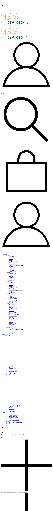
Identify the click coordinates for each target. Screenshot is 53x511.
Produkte (5, 254)
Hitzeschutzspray (12, 323)
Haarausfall (11, 264)
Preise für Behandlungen (14, 420)
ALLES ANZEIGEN (13, 373)
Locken (10, 257)
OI (9, 367)
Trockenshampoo (12, 271)
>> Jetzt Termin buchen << (9, 425)
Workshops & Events (13, 416)
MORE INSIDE (12, 368)
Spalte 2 (8, 272)
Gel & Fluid (11, 318)
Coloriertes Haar (12, 260)
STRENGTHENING (13, 411)
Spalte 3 (8, 281)
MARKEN (5, 334)
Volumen (11, 262)
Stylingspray (11, 324)
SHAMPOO (11, 256)
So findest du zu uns (13, 418)
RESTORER (11, 409)
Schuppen (11, 266)
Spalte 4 (8, 293)
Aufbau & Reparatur (13, 261)
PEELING (11, 328)
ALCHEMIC (12, 370)
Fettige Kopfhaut (12, 267)
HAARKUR (11, 295)
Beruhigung (11, 269)
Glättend (11, 259)
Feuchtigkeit (11, 270)
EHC (10, 372)
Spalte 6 (8, 374)
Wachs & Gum (12, 317)
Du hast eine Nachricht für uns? (16, 422)
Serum (10, 319)
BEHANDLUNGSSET (14, 406)
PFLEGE (11, 282)
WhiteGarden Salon (7, 412)
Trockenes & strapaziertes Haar (16, 265)
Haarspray (11, 322)
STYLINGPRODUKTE (14, 314)
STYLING (11, 304)
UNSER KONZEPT (13, 415)
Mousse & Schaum (13, 316)
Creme (10, 325)
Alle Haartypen (12, 301)
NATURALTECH (13, 371)
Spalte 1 (8, 255)
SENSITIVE (11, 410)
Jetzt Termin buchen (13, 417)
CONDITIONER (12, 273)
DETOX (11, 407)
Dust (10, 321)
